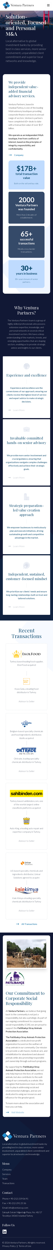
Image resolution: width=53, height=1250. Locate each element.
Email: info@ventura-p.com (15, 1207)
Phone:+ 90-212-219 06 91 (15, 1198)
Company (7, 1169)
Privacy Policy (9, 1246)
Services (6, 1174)
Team (4, 1178)
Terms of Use (25, 1246)
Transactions (8, 1183)
